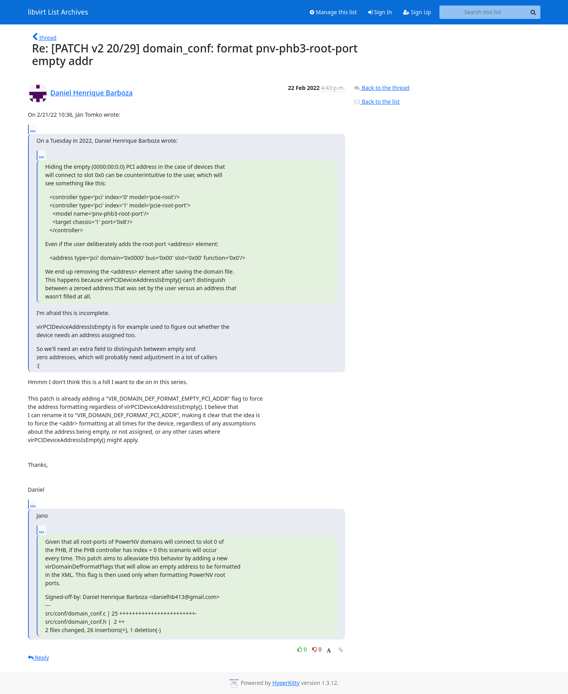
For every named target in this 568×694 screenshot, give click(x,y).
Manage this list (333, 12)
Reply (38, 657)
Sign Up (417, 12)
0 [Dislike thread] (317, 649)
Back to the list (376, 101)
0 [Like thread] (302, 649)
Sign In (380, 12)
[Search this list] (483, 12)
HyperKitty (285, 683)
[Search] (533, 12)
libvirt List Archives (58, 12)
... (33, 129)
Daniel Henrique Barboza (91, 92)
